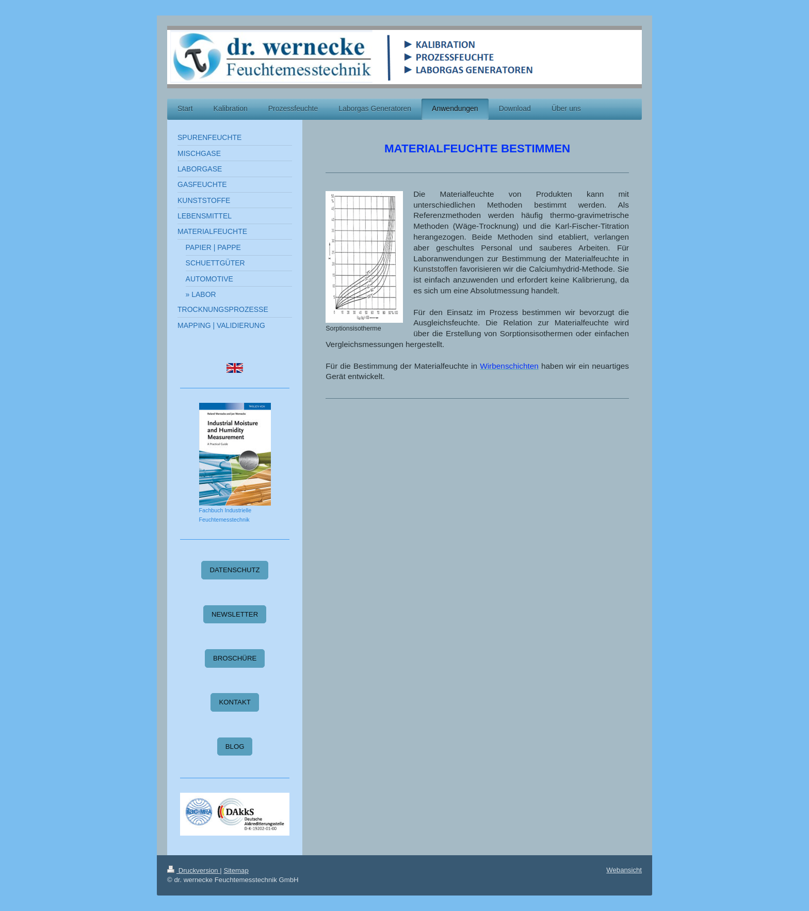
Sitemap (235, 870)
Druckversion (193, 870)
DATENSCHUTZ (234, 570)
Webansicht (624, 870)
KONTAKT (234, 702)
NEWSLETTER (235, 614)
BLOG (235, 746)
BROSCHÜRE (234, 658)
